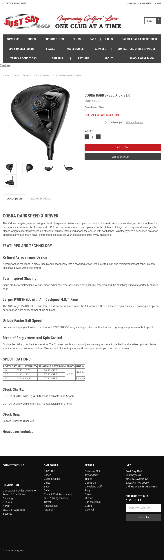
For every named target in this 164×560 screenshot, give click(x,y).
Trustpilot (5, 65)
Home (6, 75)
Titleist (88, 478)
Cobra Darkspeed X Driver (67, 75)
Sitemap (7, 513)
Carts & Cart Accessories (139, 39)
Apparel (100, 49)
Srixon (88, 494)
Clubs (77, 39)
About (108, 58)
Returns (83, 58)
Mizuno (89, 498)
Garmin (89, 505)
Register (145, 3)
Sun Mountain (93, 501)
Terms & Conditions (23, 58)
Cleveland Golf (93, 486)
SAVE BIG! (13, 39)
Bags (93, 39)
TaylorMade (91, 475)
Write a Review (134, 122)
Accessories (75, 49)
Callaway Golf (93, 471)
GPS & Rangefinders (21, 49)
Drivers (26, 75)
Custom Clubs (54, 39)
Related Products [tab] (40, 198)
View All (89, 509)
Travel (50, 49)
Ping (87, 490)
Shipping (57, 58)
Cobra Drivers (41, 75)
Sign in (131, 3)
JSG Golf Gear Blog (141, 58)
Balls (109, 39)
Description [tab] (14, 198)
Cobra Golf (91, 482)
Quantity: (89, 130)
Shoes (32, 39)
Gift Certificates (14, 3)
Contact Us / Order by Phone (136, 49)
